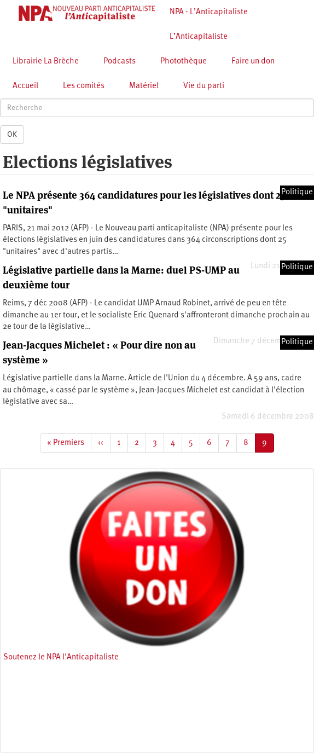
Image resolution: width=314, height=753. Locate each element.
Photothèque (183, 61)
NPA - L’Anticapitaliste (209, 12)
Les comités (83, 86)
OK (12, 134)
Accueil (25, 86)
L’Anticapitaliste (199, 37)
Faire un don (253, 61)
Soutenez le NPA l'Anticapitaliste (61, 657)
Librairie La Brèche (46, 61)
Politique (297, 192)
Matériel (144, 86)
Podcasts (119, 61)
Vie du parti (203, 86)
